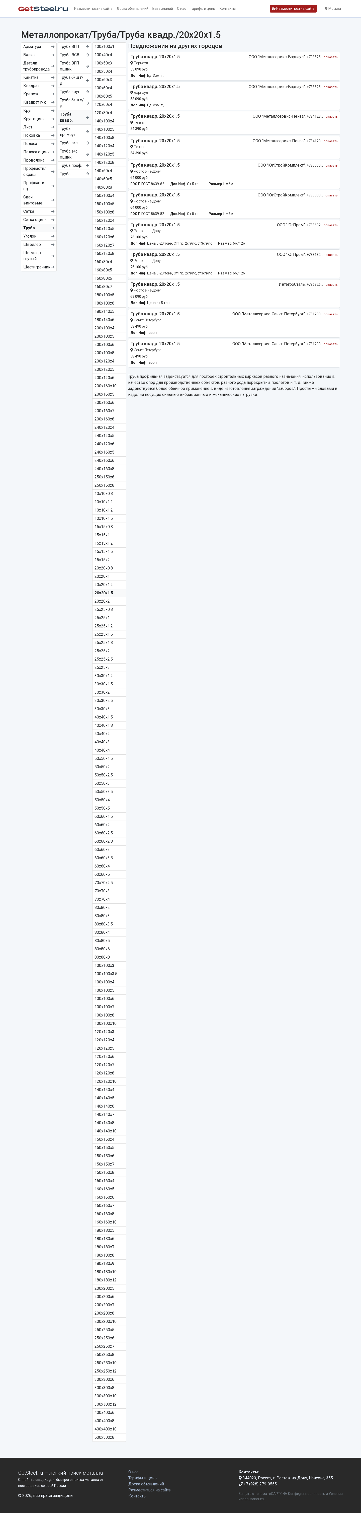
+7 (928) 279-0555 (258, 1484)
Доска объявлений (132, 9)
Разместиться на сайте (93, 9)
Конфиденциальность (306, 1494)
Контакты (228, 9)
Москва (333, 9)
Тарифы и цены (203, 9)
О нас (181, 9)
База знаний (162, 9)
